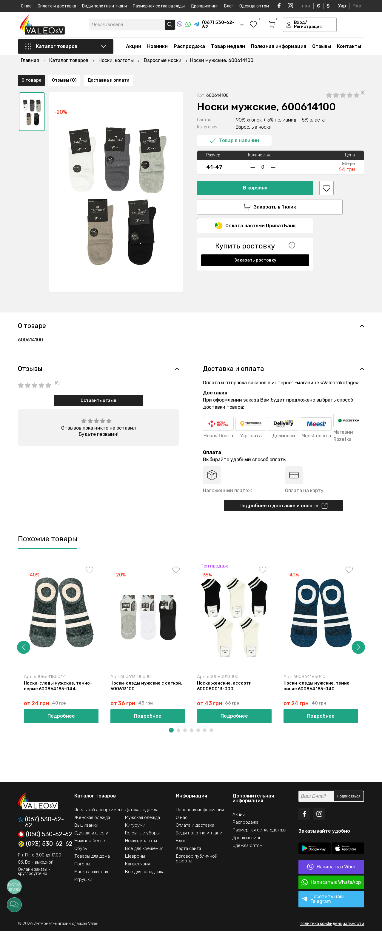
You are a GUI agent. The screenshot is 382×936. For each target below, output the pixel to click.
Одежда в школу (91, 837)
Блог (228, 6)
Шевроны (135, 861)
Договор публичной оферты (197, 863)
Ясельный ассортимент (99, 814)
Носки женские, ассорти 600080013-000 (225, 690)
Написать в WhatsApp (331, 887)
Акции (133, 48)
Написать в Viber (331, 871)
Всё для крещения (144, 853)
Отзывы (321, 48)
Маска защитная (91, 876)
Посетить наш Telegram (322, 903)
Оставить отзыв (98, 403)
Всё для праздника (144, 876)
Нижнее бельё (89, 845)
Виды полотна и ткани (104, 6)
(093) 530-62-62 (45, 848)
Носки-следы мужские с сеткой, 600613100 (147, 690)
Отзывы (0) (64, 299)
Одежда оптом (254, 6)
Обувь (80, 853)
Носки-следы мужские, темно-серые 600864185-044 (59, 690)
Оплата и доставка (57, 6)
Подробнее (61, 721)
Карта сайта (188, 853)
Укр (342, 6)
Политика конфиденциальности (332, 928)
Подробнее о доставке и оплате (283, 509)
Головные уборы (142, 837)
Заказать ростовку (255, 245)
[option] (32, 96)
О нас (26, 6)
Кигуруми (135, 830)
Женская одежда (92, 822)
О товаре (31, 299)
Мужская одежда (142, 822)
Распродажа (189, 48)
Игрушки (83, 884)
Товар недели (228, 48)
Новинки (157, 48)
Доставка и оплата (108, 299)
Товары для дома (92, 861)
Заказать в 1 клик (255, 191)
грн (306, 6)
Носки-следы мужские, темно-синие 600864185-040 (319, 690)
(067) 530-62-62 (41, 827)
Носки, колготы (141, 845)
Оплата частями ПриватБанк (255, 211)
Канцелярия (137, 868)
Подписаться (349, 801)
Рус (356, 6)
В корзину (255, 172)
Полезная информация (278, 48)
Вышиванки (86, 830)
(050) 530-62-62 (45, 839)
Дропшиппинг (204, 6)
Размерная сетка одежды (159, 6)
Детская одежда (141, 814)
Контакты (349, 48)
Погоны (82, 868)
